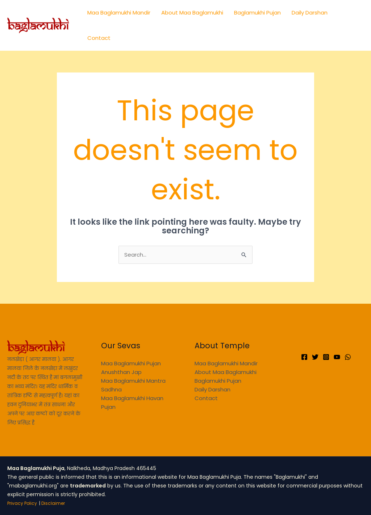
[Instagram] (326, 357)
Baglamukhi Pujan (257, 12)
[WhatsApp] (348, 357)
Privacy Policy (22, 503)
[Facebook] (304, 357)
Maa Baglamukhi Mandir (118, 12)
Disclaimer (53, 503)
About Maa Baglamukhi (192, 12)
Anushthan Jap (121, 372)
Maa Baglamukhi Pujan (131, 363)
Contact (99, 38)
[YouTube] (337, 357)
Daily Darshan (310, 12)
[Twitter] (315, 357)
